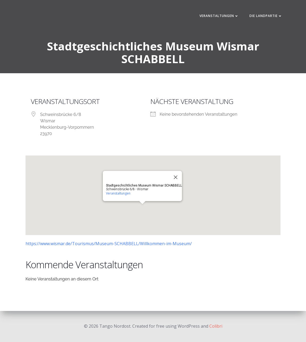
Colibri (215, 326)
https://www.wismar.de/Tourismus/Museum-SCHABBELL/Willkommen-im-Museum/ (109, 243)
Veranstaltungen (219, 16)
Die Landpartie (265, 16)
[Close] (175, 177)
